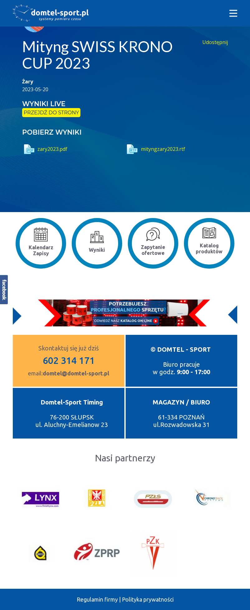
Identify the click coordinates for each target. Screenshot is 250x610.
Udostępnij (215, 42)
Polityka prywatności (148, 599)
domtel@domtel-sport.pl (76, 373)
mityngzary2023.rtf (155, 149)
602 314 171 (69, 360)
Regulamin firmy (97, 599)
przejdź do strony (51, 113)
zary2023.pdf (44, 149)
